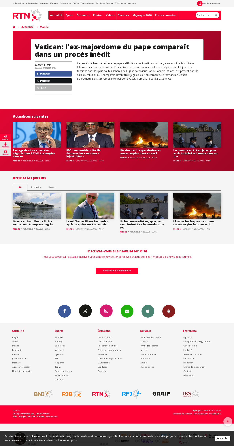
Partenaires (189, 358)
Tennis (58, 367)
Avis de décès (147, 367)
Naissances (65, 3)
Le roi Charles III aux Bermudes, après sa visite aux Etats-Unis (87, 223)
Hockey (58, 341)
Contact (187, 371)
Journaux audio (19, 358)
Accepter (223, 438)
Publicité (187, 350)
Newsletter (188, 375)
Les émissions (104, 337)
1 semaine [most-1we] (36, 187)
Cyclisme (59, 354)
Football (59, 337)
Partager (43, 73)
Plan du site (51, 416)
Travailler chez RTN (192, 354)
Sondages (102, 367)
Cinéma (144, 341)
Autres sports (61, 375)
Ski (56, 358)
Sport (69, 15)
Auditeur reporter (21, 367)
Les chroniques (105, 341)
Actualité (56, 15)
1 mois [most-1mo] (52, 187)
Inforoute (44, 3)
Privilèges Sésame (105, 3)
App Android (168, 311)
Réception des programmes (197, 341)
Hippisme (59, 362)
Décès (76, 3)
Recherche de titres (107, 345)
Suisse (15, 341)
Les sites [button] (18, 3)
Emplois (54, 3)
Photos (97, 15)
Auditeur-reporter (208, 3)
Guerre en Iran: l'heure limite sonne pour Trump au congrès (33, 223)
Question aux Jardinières (110, 358)
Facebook (64, 311)
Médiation (188, 362)
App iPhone (147, 311)
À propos (187, 337)
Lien (41, 87)
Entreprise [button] (32, 3)
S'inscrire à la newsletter (117, 270)
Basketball (60, 345)
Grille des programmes (109, 350)
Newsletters (127, 311)
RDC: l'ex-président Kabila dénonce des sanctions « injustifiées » (83, 153)
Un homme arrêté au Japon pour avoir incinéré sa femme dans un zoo (195, 153)
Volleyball (59, 350)
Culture (16, 354)
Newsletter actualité (22, 371)
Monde (44, 27)
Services (123, 15)
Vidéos (110, 15)
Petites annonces (149, 354)
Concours (102, 371)
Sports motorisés (63, 371)
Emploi (144, 362)
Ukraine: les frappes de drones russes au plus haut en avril (140, 151)
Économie (17, 350)
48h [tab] (20, 187)
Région (15, 337)
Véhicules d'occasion (125, 3)
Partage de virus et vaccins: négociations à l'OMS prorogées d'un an (34, 153)
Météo (144, 350)
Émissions (83, 15)
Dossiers (16, 362)
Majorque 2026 (142, 15)
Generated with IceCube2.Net (207, 414)
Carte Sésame (87, 3)
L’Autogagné (104, 362)
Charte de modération (194, 367)
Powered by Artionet (182, 414)
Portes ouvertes (165, 15)
